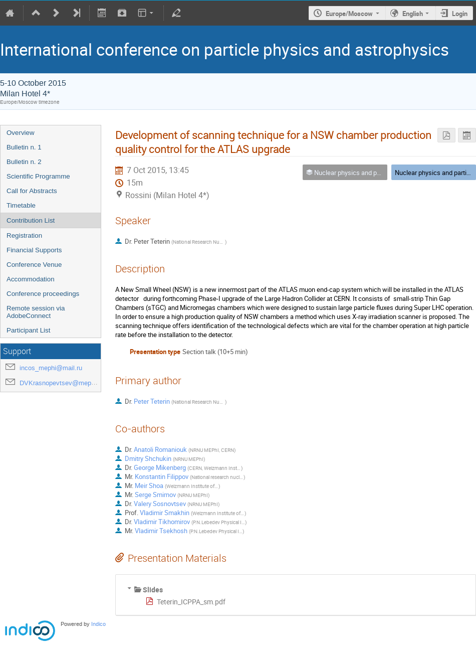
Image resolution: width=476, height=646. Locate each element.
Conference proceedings (43, 293)
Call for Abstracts (32, 191)
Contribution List (31, 220)
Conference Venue (34, 264)
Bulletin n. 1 (24, 147)
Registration (24, 235)
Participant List (28, 330)
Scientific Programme (38, 176)
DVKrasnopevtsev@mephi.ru (62, 383)
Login (459, 13)
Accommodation (31, 279)
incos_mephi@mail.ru (51, 368)
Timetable (21, 205)
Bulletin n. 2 (24, 162)
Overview (21, 132)
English (412, 13)
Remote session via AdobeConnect (36, 311)
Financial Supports (34, 250)
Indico (98, 624)
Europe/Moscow (349, 13)
